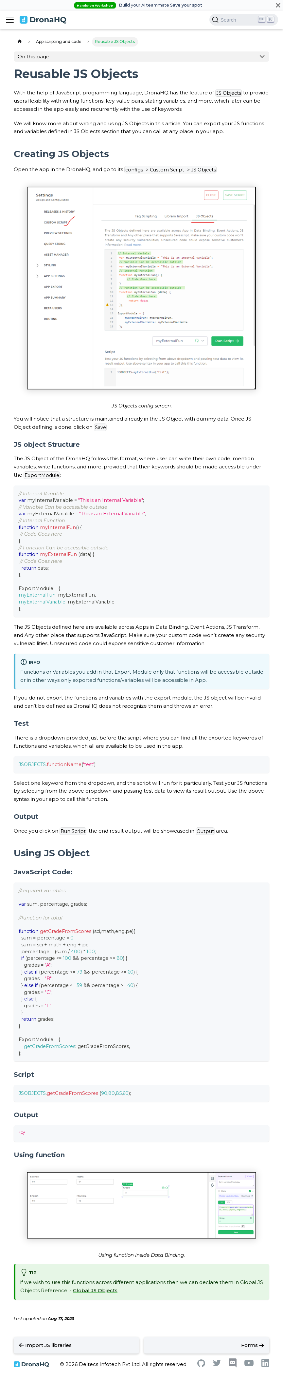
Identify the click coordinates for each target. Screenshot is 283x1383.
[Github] (201, 1365)
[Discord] (233, 1366)
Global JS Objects (95, 1290)
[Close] (278, 5)
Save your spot (186, 5)
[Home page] (20, 42)
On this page (33, 56)
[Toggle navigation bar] (10, 20)
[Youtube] (249, 1364)
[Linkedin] (265, 1365)
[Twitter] (217, 1364)
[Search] (243, 20)
